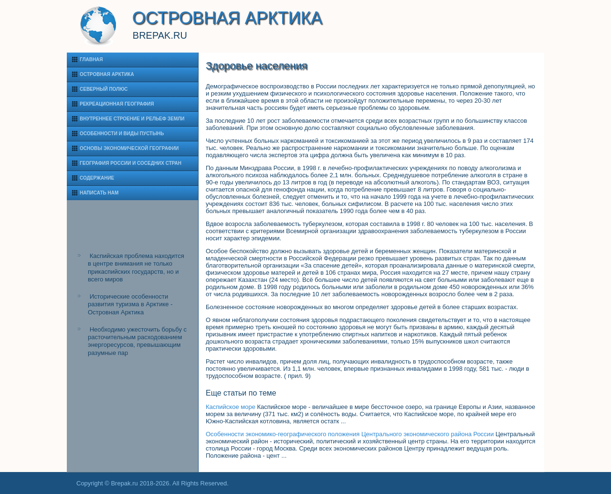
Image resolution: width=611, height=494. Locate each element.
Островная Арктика (107, 74)
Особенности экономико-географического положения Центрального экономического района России (350, 434)
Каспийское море (230, 406)
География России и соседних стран (130, 163)
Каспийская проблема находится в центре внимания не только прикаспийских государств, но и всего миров (136, 267)
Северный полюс (104, 89)
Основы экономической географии (129, 148)
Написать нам (99, 192)
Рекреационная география (117, 104)
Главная (91, 59)
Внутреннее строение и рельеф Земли (132, 118)
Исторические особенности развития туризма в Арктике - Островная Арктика (130, 304)
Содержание (97, 178)
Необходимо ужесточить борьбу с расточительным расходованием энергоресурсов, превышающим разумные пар (137, 341)
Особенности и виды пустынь (122, 133)
